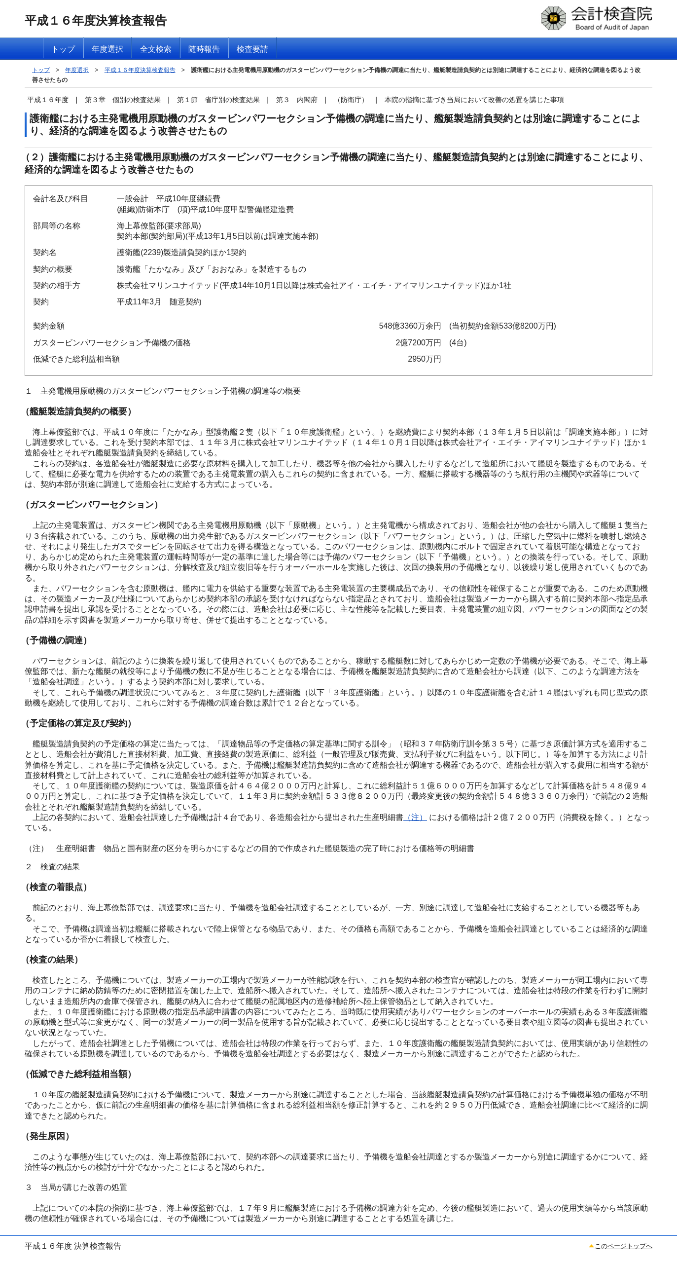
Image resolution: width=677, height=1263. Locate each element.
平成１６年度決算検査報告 (140, 70)
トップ (41, 70)
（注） (415, 817)
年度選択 (77, 70)
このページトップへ (623, 1246)
